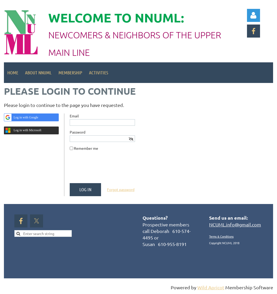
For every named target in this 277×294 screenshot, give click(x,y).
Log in (253, 15)
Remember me (86, 148)
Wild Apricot (210, 287)
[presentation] (109, 169)
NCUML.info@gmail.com (235, 224)
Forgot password (120, 189)
